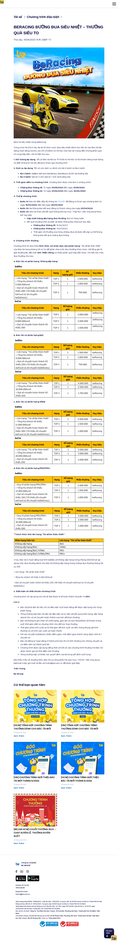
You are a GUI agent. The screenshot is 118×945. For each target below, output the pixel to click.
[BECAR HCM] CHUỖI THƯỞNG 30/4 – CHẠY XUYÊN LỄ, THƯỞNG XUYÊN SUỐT (35, 832)
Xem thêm (19, 735)
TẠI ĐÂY (61, 201)
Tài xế (18, 17)
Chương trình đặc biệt (43, 17)
